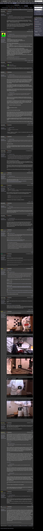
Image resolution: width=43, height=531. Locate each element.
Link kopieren (2, 14)
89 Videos (15, 7)
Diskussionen (14, 1)
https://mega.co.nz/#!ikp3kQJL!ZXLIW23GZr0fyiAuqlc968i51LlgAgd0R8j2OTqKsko (19, 286)
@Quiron (8, 13)
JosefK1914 (2, 72)
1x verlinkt (29, 60)
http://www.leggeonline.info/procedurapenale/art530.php (15, 240)
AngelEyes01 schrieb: (11, 34)
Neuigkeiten (33, 1)
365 (25, 9)
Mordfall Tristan (38, 27)
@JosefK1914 (9, 462)
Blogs (17, 1)
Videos (20, 1)
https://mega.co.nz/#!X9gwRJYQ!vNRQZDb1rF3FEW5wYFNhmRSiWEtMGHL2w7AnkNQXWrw (20, 291)
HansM (2, 172)
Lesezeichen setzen (3, 15)
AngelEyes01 (3, 432)
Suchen (28, 7)
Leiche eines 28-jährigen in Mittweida (38, 32)
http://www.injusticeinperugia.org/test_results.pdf (14, 181)
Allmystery (4, 1)
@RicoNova (31, 68)
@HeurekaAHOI (9, 231)
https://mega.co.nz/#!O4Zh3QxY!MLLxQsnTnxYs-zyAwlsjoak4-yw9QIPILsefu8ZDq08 (19, 283)
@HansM (8, 299)
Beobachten (19, 7)
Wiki (29, 1)
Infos (31, 7)
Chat (27, 1)
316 (21, 9)
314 (18, 9)
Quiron (2, 253)
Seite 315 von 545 (4, 9)
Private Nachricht (3, 40)
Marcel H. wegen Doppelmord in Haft (38, 35)
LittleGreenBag (3, 150)
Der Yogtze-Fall (38, 22)
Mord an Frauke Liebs (38, 29)
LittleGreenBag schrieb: (11, 176)
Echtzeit (10, 1)
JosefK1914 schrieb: (11, 127)
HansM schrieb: (10, 206)
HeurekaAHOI (3, 11)
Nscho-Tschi (3, 422)
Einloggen (39, 11)
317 (22, 9)
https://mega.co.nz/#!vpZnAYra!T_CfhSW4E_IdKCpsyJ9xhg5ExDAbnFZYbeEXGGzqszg (20, 292)
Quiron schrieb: (10, 15)
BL (1, 506)
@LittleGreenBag (9, 174)
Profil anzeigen (3, 39)
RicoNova (2, 31)
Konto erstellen (39, 14)
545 (29, 9)
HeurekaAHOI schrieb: (11, 233)
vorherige (10, 9)
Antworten (24, 7)
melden (32, 60)
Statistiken (23, 1)
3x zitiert (29, 123)
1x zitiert (26, 60)
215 (13, 9)
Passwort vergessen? (38, 13)
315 (20, 9)
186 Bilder (11, 7)
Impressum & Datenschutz (3, 528)
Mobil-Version (12, 528)
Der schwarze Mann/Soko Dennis (38, 19)
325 (24, 9)
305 (16, 9)
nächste (31, 9)
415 (26, 9)
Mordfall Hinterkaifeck (38, 24)
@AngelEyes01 (9, 152)
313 (17, 9)
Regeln (9, 528)
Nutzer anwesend (38, 5)
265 (14, 9)
